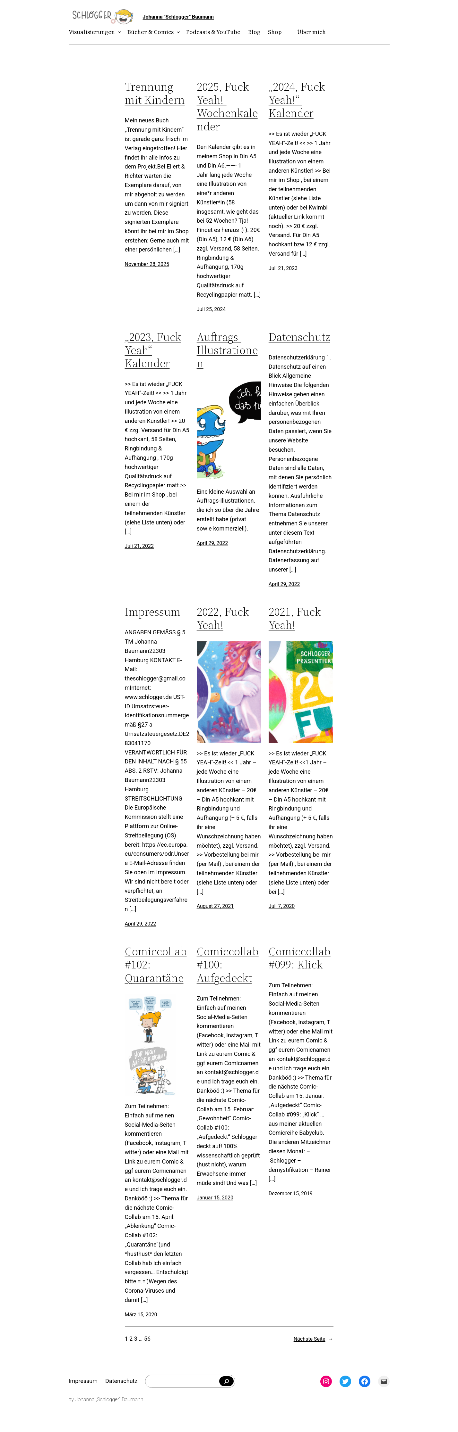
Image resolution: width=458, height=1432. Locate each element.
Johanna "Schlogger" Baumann (178, 17)
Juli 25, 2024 (211, 309)
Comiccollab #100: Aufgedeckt (228, 964)
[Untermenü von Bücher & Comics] (176, 32)
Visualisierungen (92, 32)
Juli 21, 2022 (139, 546)
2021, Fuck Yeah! (295, 618)
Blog (254, 32)
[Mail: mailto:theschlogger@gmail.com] (384, 1381)
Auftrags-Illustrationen (227, 350)
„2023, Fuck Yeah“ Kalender (153, 350)
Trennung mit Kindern (155, 93)
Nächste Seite (313, 1339)
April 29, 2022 (212, 543)
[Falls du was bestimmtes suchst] (226, 1381)
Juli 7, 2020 (282, 906)
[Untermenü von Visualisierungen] (118, 32)
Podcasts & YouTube (213, 32)
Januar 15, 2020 (215, 1198)
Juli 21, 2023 (283, 268)
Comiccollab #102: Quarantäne (156, 964)
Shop (275, 32)
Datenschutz (299, 336)
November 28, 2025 (147, 264)
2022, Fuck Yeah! (223, 618)
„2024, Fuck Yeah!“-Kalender (297, 100)
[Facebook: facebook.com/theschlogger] (364, 1381)
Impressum (152, 611)
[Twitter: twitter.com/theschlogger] (345, 1381)
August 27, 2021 (215, 906)
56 (147, 1338)
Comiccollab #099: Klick (300, 958)
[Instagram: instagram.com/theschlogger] (326, 1381)
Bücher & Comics (150, 32)
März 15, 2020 (141, 1315)
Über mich (311, 32)
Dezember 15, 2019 (291, 1193)
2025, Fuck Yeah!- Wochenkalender (227, 106)
